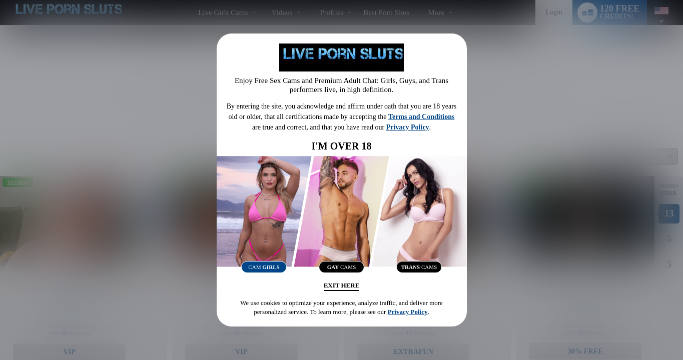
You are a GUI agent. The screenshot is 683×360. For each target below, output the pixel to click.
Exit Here (341, 287)
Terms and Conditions (421, 114)
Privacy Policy (407, 124)
